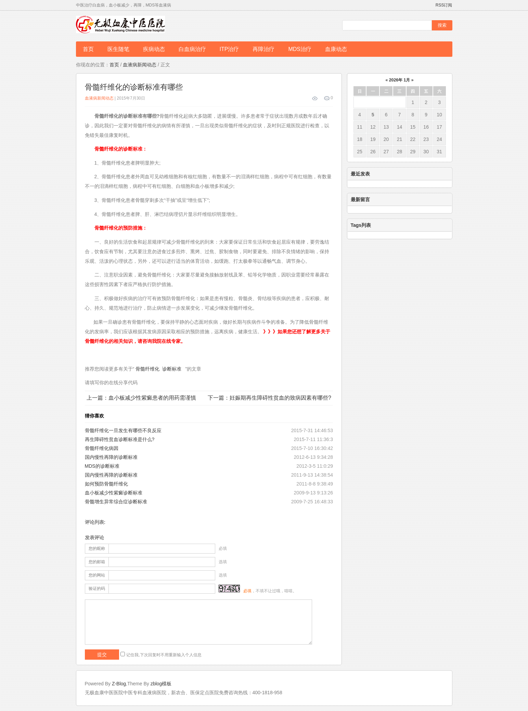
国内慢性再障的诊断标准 (111, 457)
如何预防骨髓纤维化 (106, 484)
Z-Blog (119, 683)
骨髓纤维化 (147, 369)
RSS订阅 (444, 5)
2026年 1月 (399, 80)
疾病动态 (154, 49)
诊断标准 (171, 369)
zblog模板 (161, 683)
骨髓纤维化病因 (101, 448)
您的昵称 (97, 548)
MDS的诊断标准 (102, 466)
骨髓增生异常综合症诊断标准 (116, 501)
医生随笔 (118, 49)
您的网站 (97, 575)
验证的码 (97, 588)
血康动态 (336, 49)
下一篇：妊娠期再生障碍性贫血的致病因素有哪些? (269, 398)
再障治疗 (263, 49)
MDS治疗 (299, 49)
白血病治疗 (192, 49)
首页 (88, 49)
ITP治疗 (229, 49)
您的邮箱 (97, 561)
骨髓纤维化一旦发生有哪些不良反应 (123, 430)
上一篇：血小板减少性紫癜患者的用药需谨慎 (141, 398)
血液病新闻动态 (139, 64)
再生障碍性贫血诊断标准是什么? (120, 439)
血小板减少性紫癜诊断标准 (113, 492)
